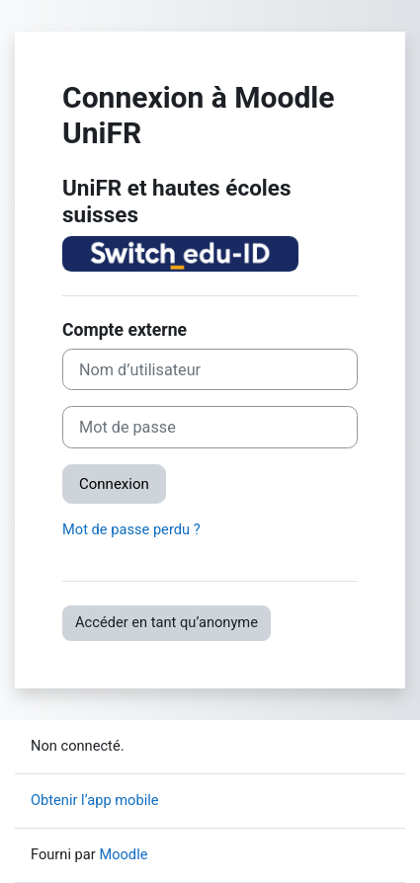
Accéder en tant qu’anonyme (166, 622)
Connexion (114, 484)
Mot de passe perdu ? (131, 529)
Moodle (123, 854)
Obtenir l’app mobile (95, 800)
